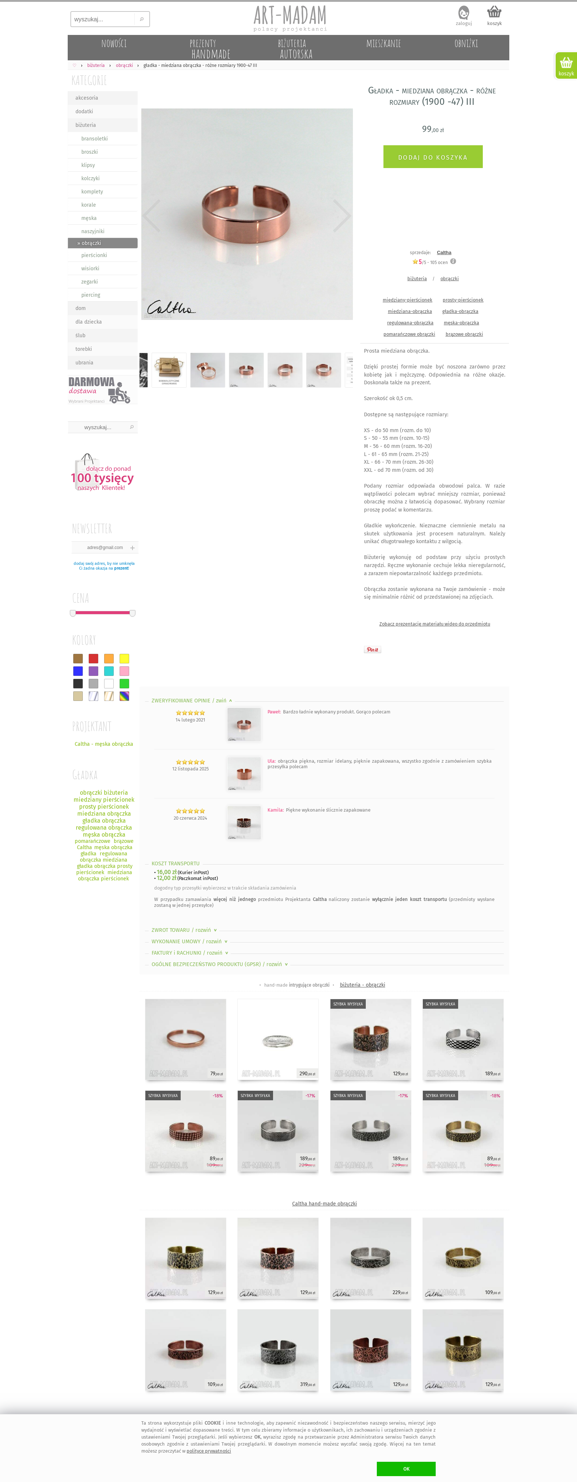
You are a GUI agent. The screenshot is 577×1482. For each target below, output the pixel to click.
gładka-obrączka (460, 311)
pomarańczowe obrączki (409, 334)
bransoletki (94, 139)
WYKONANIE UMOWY (190, 941)
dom (80, 308)
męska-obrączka (461, 322)
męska (89, 218)
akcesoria (86, 98)
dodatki (84, 111)
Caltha (444, 252)
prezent (121, 568)
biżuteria (85, 125)
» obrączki (89, 243)
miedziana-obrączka (410, 311)
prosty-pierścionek (463, 300)
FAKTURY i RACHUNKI (191, 953)
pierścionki (94, 255)
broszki (89, 152)
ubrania (84, 363)
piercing (90, 295)
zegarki (89, 282)
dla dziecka (88, 322)
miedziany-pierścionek (407, 300)
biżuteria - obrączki (362, 985)
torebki (83, 349)
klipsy (88, 165)
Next (341, 216)
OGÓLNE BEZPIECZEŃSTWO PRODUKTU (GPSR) (220, 964)
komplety (92, 192)
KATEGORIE (89, 80)
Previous (151, 216)
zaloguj (464, 23)
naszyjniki (93, 231)
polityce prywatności (209, 1451)
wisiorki (90, 269)
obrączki (449, 278)
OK (406, 1469)
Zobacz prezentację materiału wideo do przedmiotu (434, 624)
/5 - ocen (430, 262)
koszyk (494, 23)
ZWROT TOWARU (185, 930)
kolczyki (90, 178)
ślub (80, 335)
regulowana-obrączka (410, 322)
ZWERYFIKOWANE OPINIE (193, 701)
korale (88, 205)
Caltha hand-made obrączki (324, 1204)
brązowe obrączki (464, 334)
